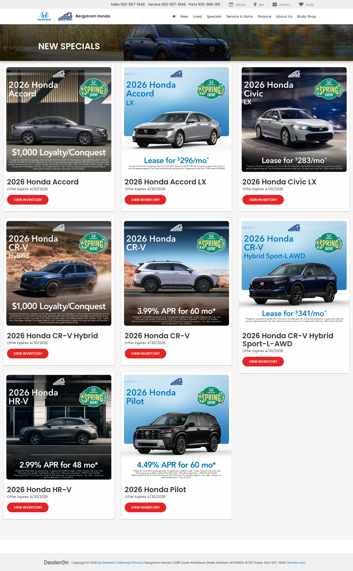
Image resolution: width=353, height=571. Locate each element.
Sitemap (124, 563)
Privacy (137, 563)
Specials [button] (214, 16)
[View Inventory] (59, 119)
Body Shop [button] (306, 16)
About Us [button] (284, 16)
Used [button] (197, 16)
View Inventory (28, 199)
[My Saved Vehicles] (306, 4)
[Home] (174, 16)
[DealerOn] (56, 562)
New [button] (184, 16)
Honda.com (296, 563)
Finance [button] (264, 16)
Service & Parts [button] (239, 16)
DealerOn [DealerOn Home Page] (108, 563)
